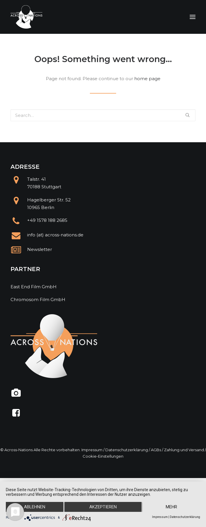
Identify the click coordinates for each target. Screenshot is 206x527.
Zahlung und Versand (184, 449)
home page (147, 78)
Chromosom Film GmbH (38, 299)
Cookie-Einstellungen (103, 456)
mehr (171, 507)
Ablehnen (34, 507)
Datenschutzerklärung (126, 449)
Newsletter (39, 249)
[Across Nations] (27, 17)
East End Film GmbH (34, 286)
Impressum (91, 449)
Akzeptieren (103, 507)
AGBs (156, 449)
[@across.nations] (16, 395)
